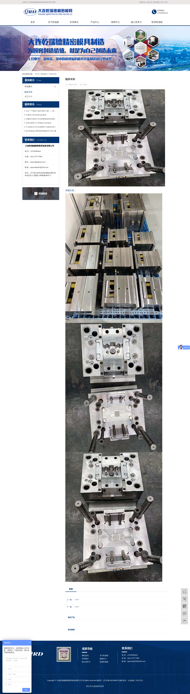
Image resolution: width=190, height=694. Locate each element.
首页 (33, 22)
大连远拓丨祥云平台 (135, 680)
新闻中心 (115, 22)
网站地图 (156, 2)
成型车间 (28, 96)
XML (166, 2)
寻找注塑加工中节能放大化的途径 (38, 123)
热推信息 (142, 2)
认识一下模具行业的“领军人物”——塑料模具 (41, 111)
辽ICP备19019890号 (111, 680)
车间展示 (74, 22)
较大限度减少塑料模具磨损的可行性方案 (41, 131)
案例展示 (44, 74)
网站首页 (85, 655)
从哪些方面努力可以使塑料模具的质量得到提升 (41, 119)
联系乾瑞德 (157, 22)
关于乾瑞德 (53, 22)
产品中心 (95, 22)
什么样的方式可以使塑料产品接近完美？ (41, 127)
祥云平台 (89, 686)
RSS (162, 2)
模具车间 (53, 74)
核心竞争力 (136, 22)
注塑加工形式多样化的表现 (36, 115)
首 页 (37, 74)
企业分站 (149, 2)
